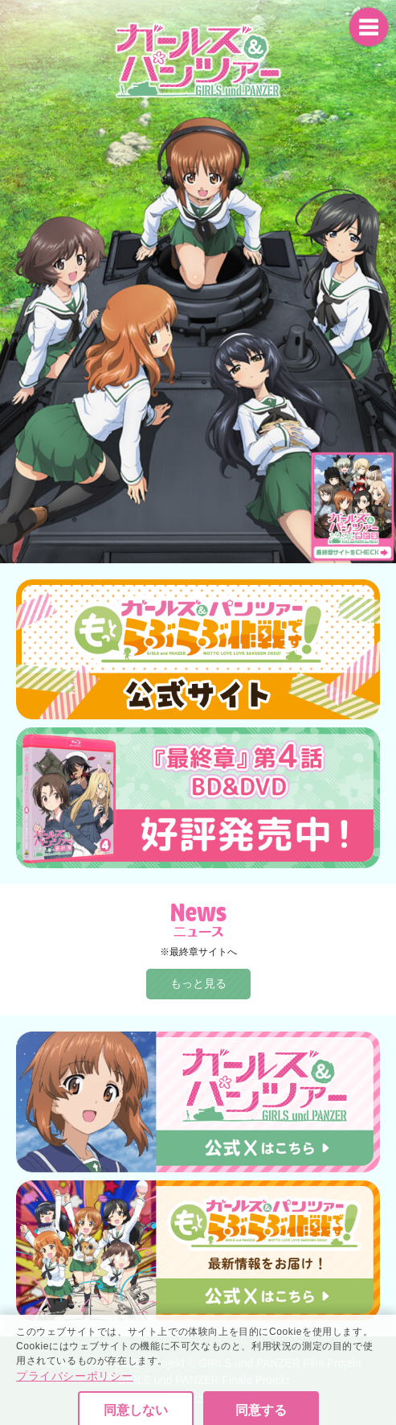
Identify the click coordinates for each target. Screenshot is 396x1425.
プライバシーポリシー (74, 1402)
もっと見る (198, 983)
